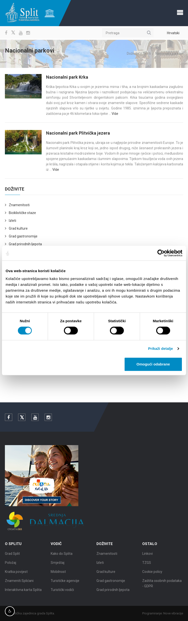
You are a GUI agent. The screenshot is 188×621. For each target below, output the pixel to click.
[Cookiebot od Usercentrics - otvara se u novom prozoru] (161, 253)
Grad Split (12, 555)
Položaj (10, 564)
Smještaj (57, 564)
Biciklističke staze (22, 213)
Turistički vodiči (62, 591)
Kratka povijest (16, 573)
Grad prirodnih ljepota (25, 244)
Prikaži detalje (160, 348)
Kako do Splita (61, 555)
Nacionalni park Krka (67, 77)
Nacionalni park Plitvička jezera (78, 133)
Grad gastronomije (23, 236)
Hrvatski (173, 33)
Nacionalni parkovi (169, 53)
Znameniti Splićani (19, 582)
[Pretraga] (127, 33)
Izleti (147, 53)
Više (115, 114)
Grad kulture (18, 228)
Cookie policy (152, 573)
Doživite (133, 53)
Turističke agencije (65, 582)
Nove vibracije (175, 613)
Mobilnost (58, 573)
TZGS (146, 564)
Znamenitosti (19, 205)
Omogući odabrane (153, 364)
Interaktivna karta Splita (23, 591)
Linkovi (147, 555)
